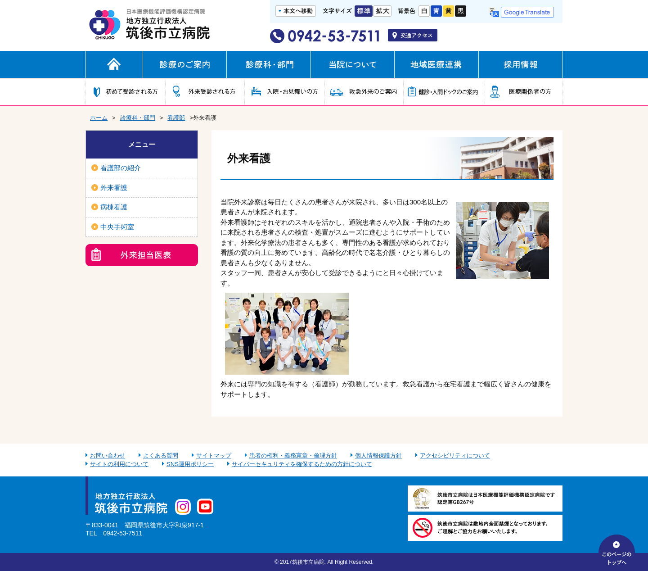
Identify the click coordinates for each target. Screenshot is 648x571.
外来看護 (113, 187)
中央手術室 (117, 227)
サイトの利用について (119, 464)
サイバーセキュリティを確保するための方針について (302, 464)
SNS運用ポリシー (190, 464)
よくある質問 (160, 455)
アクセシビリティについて (455, 455)
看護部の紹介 (120, 168)
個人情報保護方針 (378, 455)
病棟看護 (113, 207)
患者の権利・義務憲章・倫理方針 (293, 455)
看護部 (176, 117)
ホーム (99, 117)
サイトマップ (213, 455)
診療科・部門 (137, 117)
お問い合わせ (107, 455)
